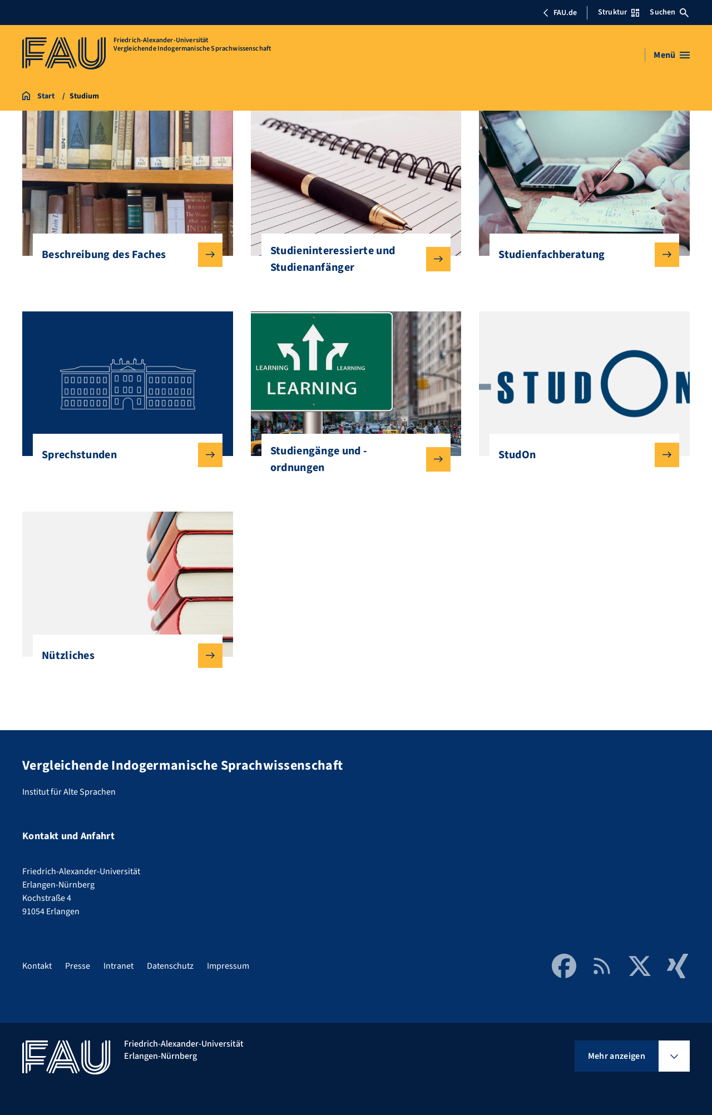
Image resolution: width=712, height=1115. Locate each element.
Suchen (669, 12)
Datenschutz (170, 966)
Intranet (118, 966)
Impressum (228, 966)
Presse (77, 966)
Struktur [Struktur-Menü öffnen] (618, 12)
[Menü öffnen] (672, 55)
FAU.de (559, 12)
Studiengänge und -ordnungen (351, 459)
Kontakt (37, 966)
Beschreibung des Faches (123, 254)
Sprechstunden (123, 455)
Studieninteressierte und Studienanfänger (351, 259)
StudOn (579, 455)
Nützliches (123, 655)
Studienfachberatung (579, 254)
